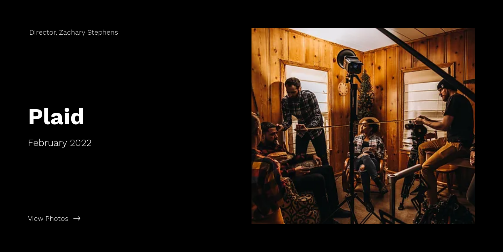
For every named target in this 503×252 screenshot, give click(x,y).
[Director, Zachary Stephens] (74, 32)
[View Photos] (126, 218)
